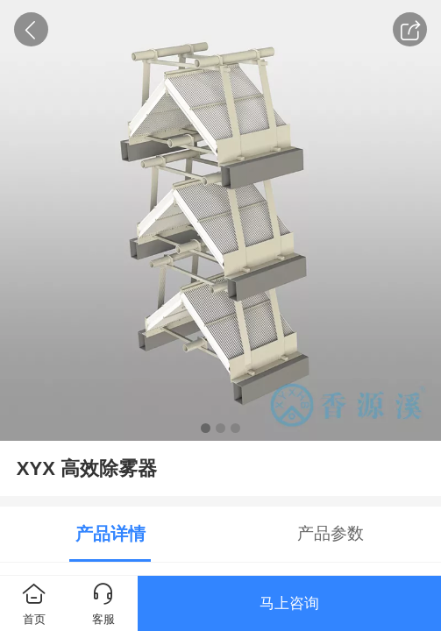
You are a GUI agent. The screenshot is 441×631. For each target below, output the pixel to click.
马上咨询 (289, 603)
